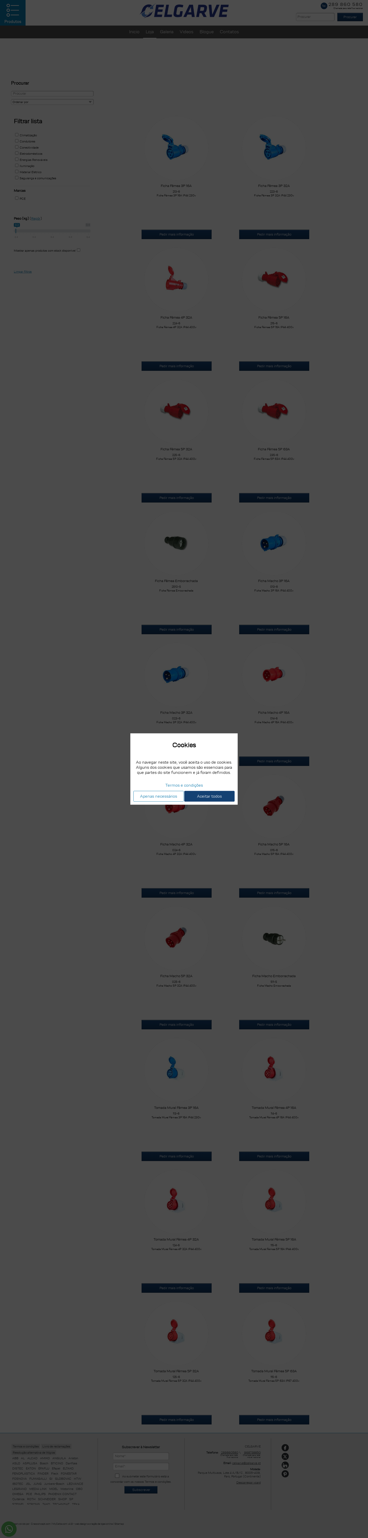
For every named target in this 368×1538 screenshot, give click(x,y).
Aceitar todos (209, 796)
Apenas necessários (158, 796)
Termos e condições (184, 785)
